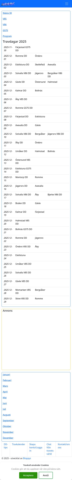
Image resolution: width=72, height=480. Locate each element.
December (8, 437)
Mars (5, 386)
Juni (5, 403)
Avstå (46, 475)
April (5, 391)
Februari (7, 380)
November (8, 432)
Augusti (7, 414)
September (8, 420)
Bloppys (27, 458)
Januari (6, 374)
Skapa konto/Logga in (35, 447)
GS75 (5, 30)
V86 (5, 24)
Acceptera (28, 475)
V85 (5, 18)
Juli (4, 409)
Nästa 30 (7, 13)
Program (7, 36)
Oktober (7, 426)
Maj (5, 397)
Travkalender (18, 444)
